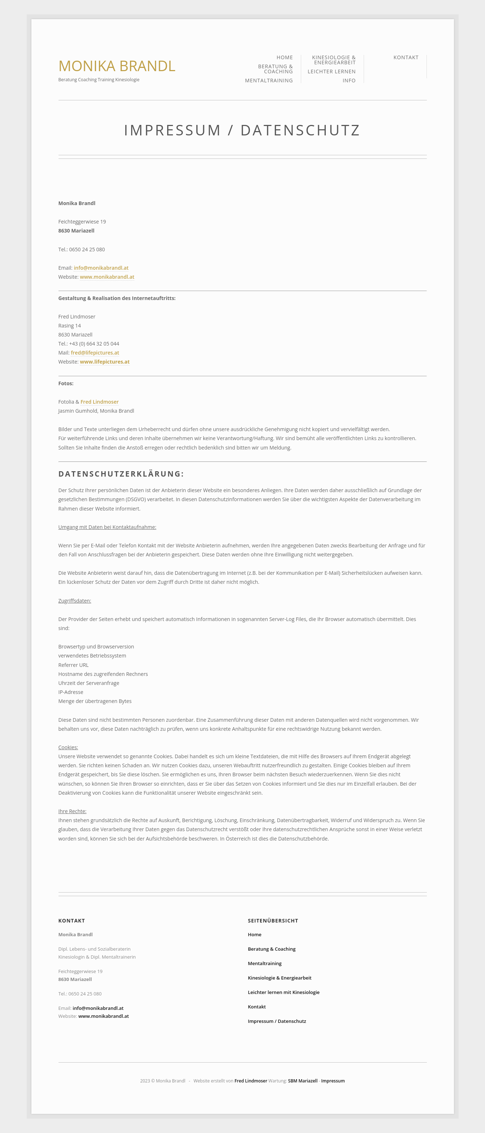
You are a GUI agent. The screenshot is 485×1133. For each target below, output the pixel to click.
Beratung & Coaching (275, 69)
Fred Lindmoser (100, 401)
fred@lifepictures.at (95, 352)
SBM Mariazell (303, 1081)
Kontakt (406, 57)
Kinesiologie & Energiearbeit (334, 60)
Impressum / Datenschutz (277, 1021)
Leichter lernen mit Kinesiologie (284, 992)
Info (349, 80)
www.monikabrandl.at (107, 276)
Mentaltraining (269, 80)
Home (285, 58)
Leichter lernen (332, 72)
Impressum (333, 1081)
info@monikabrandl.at (101, 267)
